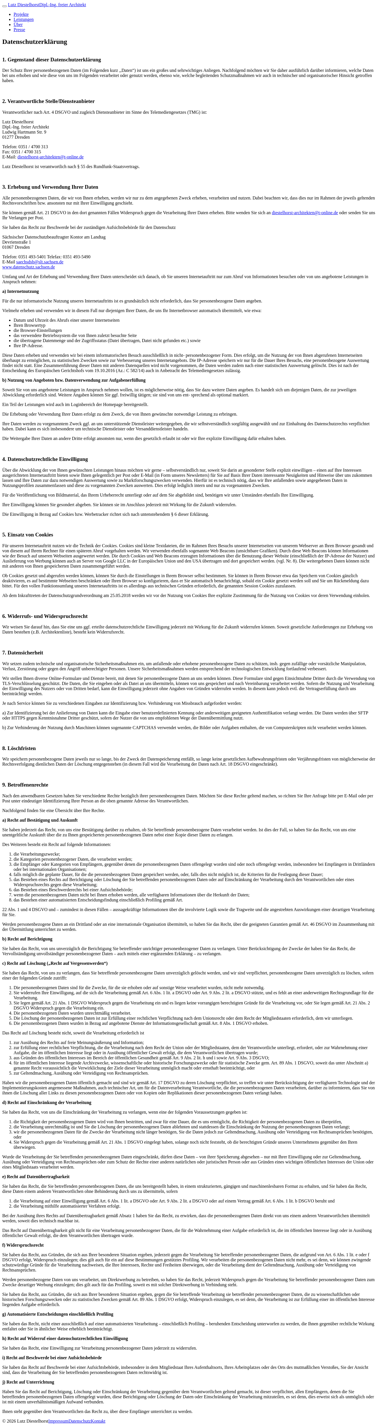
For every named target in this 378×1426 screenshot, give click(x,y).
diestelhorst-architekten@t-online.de (51, 156)
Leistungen (24, 19)
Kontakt (98, 1421)
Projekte (21, 14)
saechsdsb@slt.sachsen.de (39, 261)
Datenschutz (79, 1421)
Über (18, 24)
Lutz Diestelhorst (47, 4)
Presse (19, 29)
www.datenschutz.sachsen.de (28, 267)
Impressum (58, 1421)
